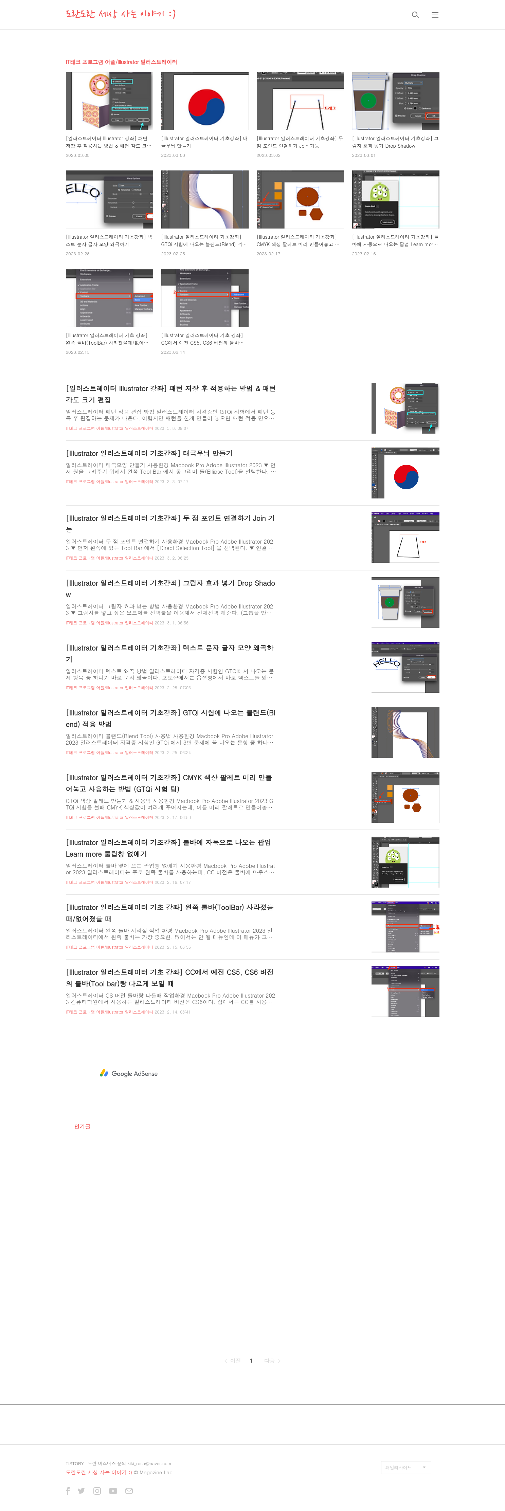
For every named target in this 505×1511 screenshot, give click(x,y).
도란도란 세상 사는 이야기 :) (121, 14)
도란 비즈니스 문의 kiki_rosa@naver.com (130, 1463)
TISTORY (75, 1463)
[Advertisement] (128, 1073)
